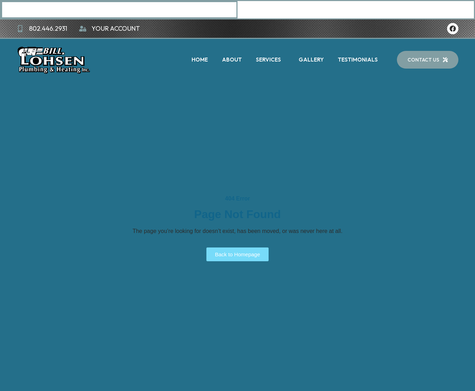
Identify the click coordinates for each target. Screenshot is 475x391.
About (232, 59)
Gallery (311, 59)
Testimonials (358, 59)
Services (270, 59)
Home (200, 59)
